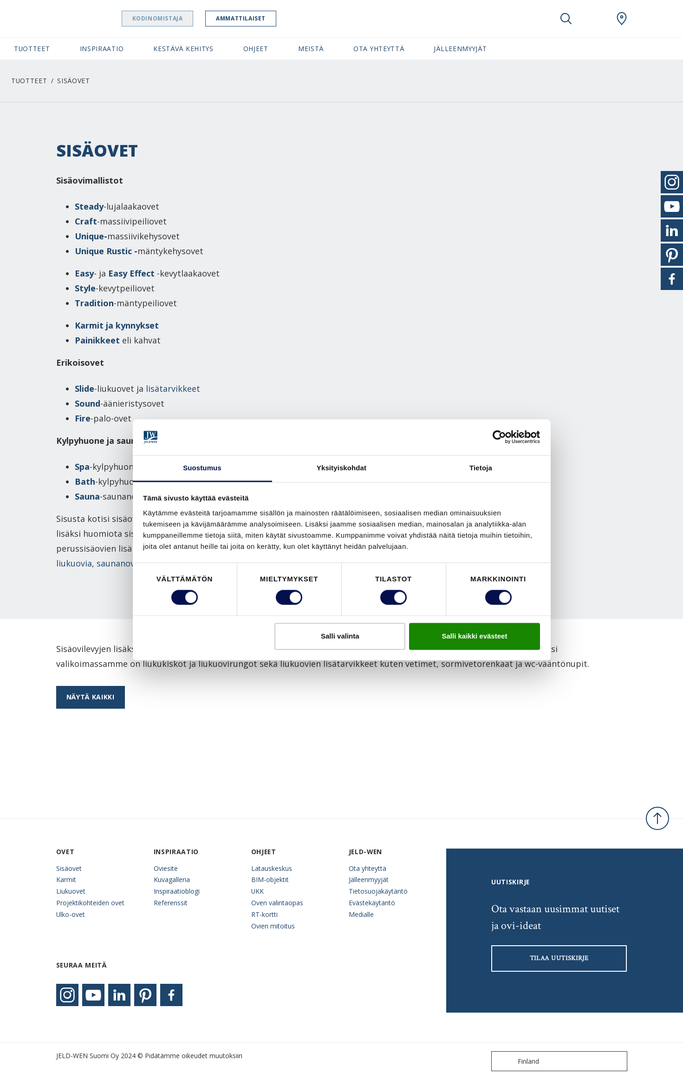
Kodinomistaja (175, 18)
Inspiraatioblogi (177, 891)
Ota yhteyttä (367, 868)
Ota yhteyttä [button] (378, 48)
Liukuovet (70, 891)
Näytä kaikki (90, 696)
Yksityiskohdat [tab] (341, 468)
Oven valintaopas (277, 902)
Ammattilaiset (259, 18)
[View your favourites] (594, 18)
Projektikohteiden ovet (90, 902)
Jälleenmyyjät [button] (460, 48)
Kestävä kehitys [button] (183, 48)
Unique (89, 236)
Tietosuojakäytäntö (378, 891)
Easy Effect (131, 273)
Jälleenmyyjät (369, 879)
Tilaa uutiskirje (559, 958)
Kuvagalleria (172, 879)
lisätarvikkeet (173, 388)
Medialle (361, 914)
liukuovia (74, 563)
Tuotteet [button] (32, 48)
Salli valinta (340, 636)
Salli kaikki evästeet (474, 636)
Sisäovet (69, 868)
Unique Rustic (103, 251)
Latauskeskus (271, 868)
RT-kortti (264, 914)
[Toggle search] (566, 18)
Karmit (66, 879)
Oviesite (166, 868)
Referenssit (171, 902)
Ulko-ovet (70, 914)
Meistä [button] (311, 48)
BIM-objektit (270, 879)
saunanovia (119, 563)
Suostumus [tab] (202, 468)
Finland (517, 1061)
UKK (257, 891)
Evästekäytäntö (372, 902)
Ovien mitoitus (273, 926)
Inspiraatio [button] (102, 48)
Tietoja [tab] (480, 468)
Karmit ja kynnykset (118, 325)
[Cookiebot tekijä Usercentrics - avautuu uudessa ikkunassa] (499, 437)
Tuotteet (29, 80)
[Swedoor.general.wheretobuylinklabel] (622, 18)
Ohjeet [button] (255, 48)
